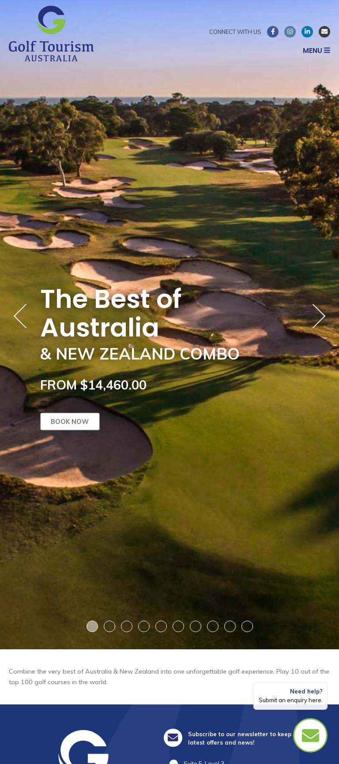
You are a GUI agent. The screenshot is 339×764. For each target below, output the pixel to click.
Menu (316, 50)
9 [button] (230, 626)
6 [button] (178, 626)
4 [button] (144, 626)
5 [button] (161, 626)
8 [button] (212, 626)
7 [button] (195, 626)
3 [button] (126, 626)
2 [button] (109, 626)
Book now (70, 421)
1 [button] (92, 626)
